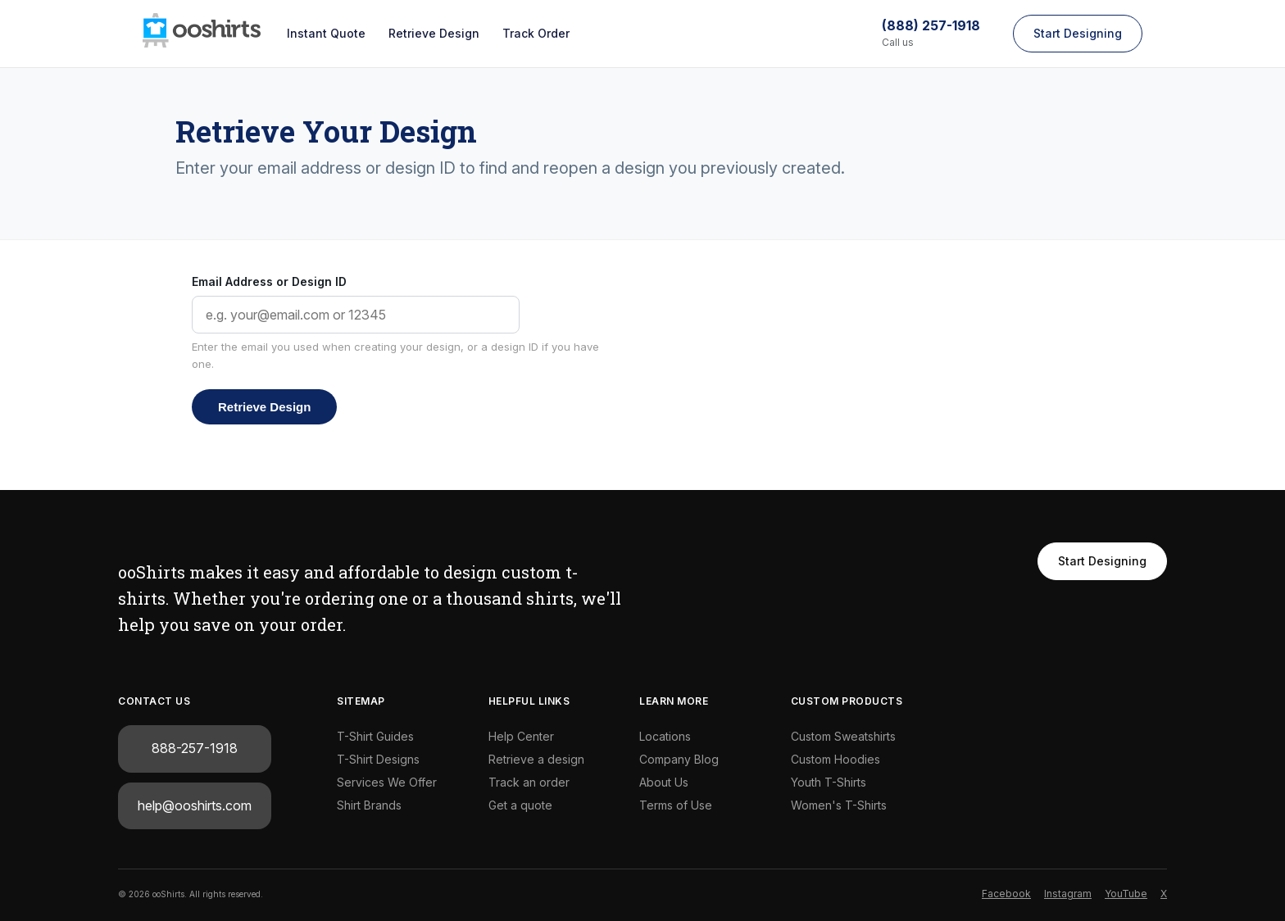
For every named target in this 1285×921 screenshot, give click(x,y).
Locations (665, 736)
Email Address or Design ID (269, 281)
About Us (663, 782)
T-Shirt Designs (378, 759)
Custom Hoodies (835, 759)
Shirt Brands (369, 805)
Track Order (536, 33)
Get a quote (520, 805)
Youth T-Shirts (828, 782)
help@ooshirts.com (195, 805)
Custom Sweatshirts (843, 736)
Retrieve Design (433, 33)
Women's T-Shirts (839, 805)
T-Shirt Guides (375, 736)
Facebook (1006, 893)
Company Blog (679, 759)
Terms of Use (675, 805)
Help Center (521, 736)
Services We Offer (387, 782)
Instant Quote (326, 33)
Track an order (529, 782)
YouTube (1126, 893)
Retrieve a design (536, 759)
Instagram (1068, 893)
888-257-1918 (195, 748)
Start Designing (1077, 33)
